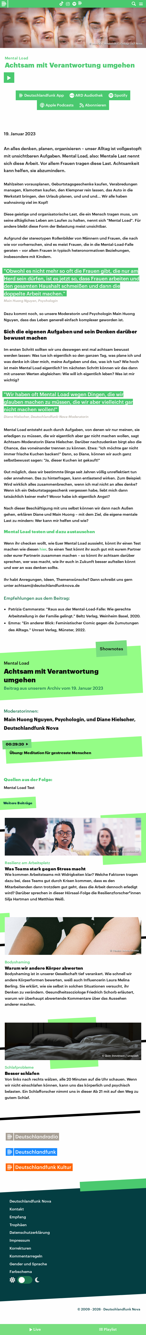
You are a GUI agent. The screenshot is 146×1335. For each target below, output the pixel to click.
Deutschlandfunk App (41, 95)
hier (43, 549)
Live (37, 1329)
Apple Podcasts (57, 105)
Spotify (118, 95)
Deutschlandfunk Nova (30, 1201)
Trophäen (18, 1224)
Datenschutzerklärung (30, 1232)
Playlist (110, 1329)
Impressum (20, 1240)
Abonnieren (92, 105)
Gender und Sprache (28, 1263)
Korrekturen (20, 1248)
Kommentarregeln (26, 1256)
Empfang (18, 1216)
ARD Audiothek (86, 95)
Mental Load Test (19, 787)
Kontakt (17, 1209)
